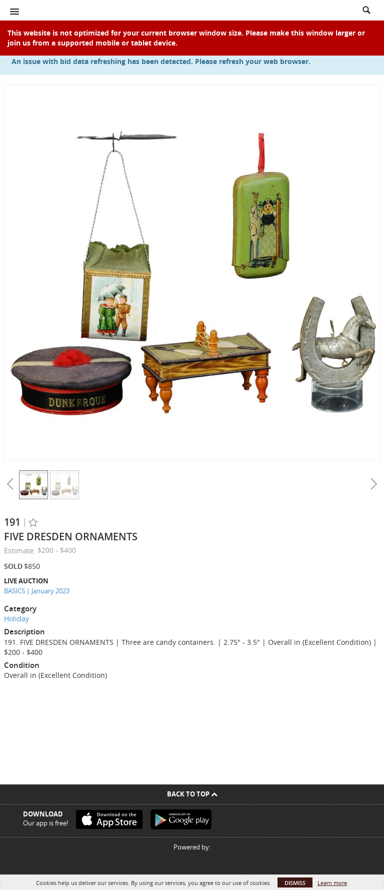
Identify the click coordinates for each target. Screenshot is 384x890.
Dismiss (295, 882)
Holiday (16, 618)
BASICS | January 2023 (37, 590)
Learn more (332, 882)
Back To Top (192, 793)
